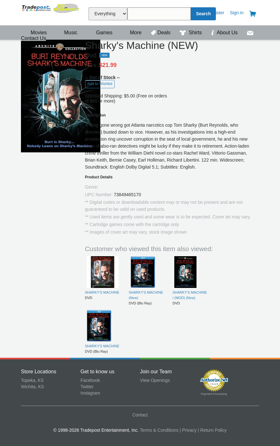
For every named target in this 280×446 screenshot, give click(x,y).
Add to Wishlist (99, 84)
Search (203, 13)
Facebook (90, 380)
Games (100, 32)
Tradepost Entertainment (51, 12)
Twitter (87, 386)
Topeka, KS (32, 380)
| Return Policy (212, 430)
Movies (34, 32)
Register (216, 12)
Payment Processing (214, 394)
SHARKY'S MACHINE (102, 292)
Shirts (191, 32)
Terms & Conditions (159, 430)
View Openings (155, 380)
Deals (161, 32)
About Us (225, 32)
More (132, 32)
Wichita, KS (32, 386)
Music (67, 32)
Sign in (236, 12)
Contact (140, 414)
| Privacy (188, 430)
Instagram (90, 393)
